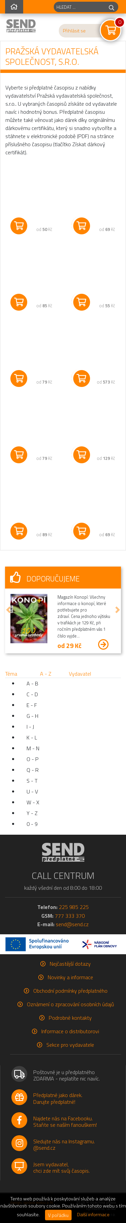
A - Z (45, 674)
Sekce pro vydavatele (70, 1045)
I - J (30, 727)
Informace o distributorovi (70, 1031)
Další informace (93, 1214)
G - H (32, 716)
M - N (33, 748)
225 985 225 (74, 907)
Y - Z (32, 813)
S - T (32, 781)
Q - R (33, 770)
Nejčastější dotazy (70, 964)
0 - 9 (32, 824)
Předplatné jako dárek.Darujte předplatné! (57, 1098)
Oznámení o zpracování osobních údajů (70, 1004)
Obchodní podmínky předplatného (70, 991)
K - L (32, 737)
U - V (32, 791)
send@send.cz (72, 924)
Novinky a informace (70, 977)
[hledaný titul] (79, 7)
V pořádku (58, 1215)
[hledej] (111, 7)
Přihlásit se (74, 30)
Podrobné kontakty (70, 1018)
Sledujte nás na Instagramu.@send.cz (64, 1144)
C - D (32, 694)
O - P (33, 759)
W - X (33, 802)
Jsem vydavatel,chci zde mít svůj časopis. (61, 1167)
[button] (8, 610)
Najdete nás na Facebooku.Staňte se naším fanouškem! (65, 1121)
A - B (32, 683)
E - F (32, 705)
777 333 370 (70, 916)
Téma (11, 674)
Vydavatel (80, 674)
